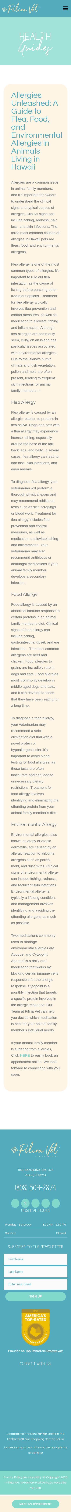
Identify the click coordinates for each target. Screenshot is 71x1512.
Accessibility (32, 1477)
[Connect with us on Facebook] (15, 1203)
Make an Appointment (35, 1504)
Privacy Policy (13, 1477)
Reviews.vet (53, 1351)
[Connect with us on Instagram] (35, 1203)
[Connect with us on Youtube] (45, 1203)
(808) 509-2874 (35, 1187)
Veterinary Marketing (34, 1482)
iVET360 (35, 1487)
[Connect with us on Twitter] (25, 1203)
